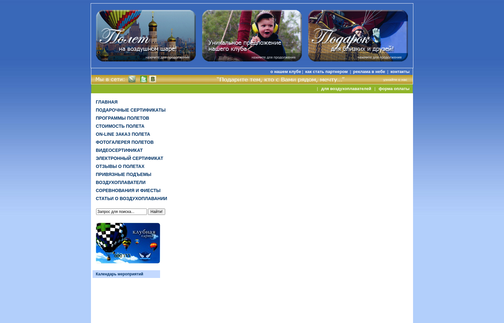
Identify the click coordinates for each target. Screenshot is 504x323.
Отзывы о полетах (120, 166)
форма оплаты (394, 88)
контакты (400, 71)
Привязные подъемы (123, 174)
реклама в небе (369, 71)
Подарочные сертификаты (131, 110)
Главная (107, 102)
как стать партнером (327, 71)
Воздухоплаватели (121, 182)
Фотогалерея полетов (125, 142)
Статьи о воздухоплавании (131, 198)
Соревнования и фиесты (128, 190)
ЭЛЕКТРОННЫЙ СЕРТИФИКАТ (129, 158)
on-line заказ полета (123, 134)
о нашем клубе (285, 71)
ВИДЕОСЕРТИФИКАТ (119, 150)
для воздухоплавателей (346, 88)
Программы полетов (122, 118)
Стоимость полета (120, 126)
